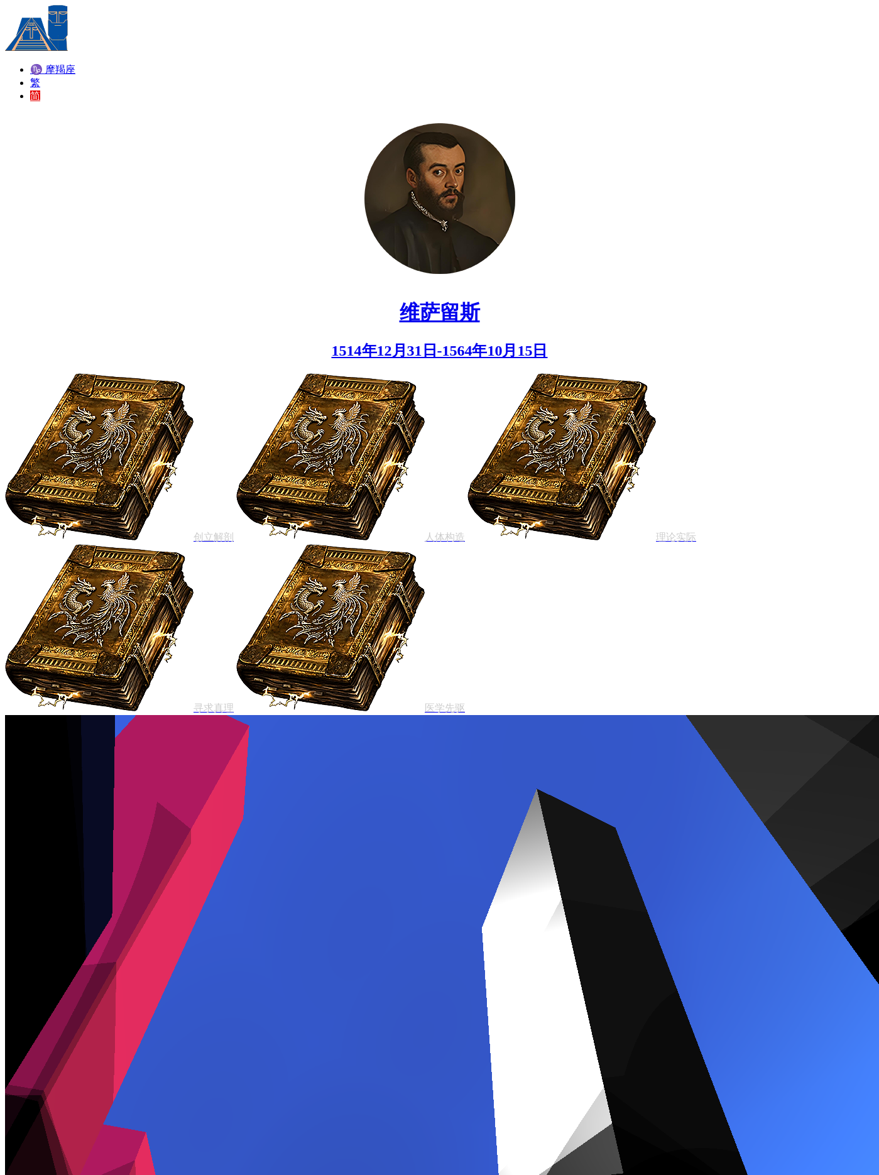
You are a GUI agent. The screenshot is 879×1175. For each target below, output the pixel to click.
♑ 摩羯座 (52, 69)
